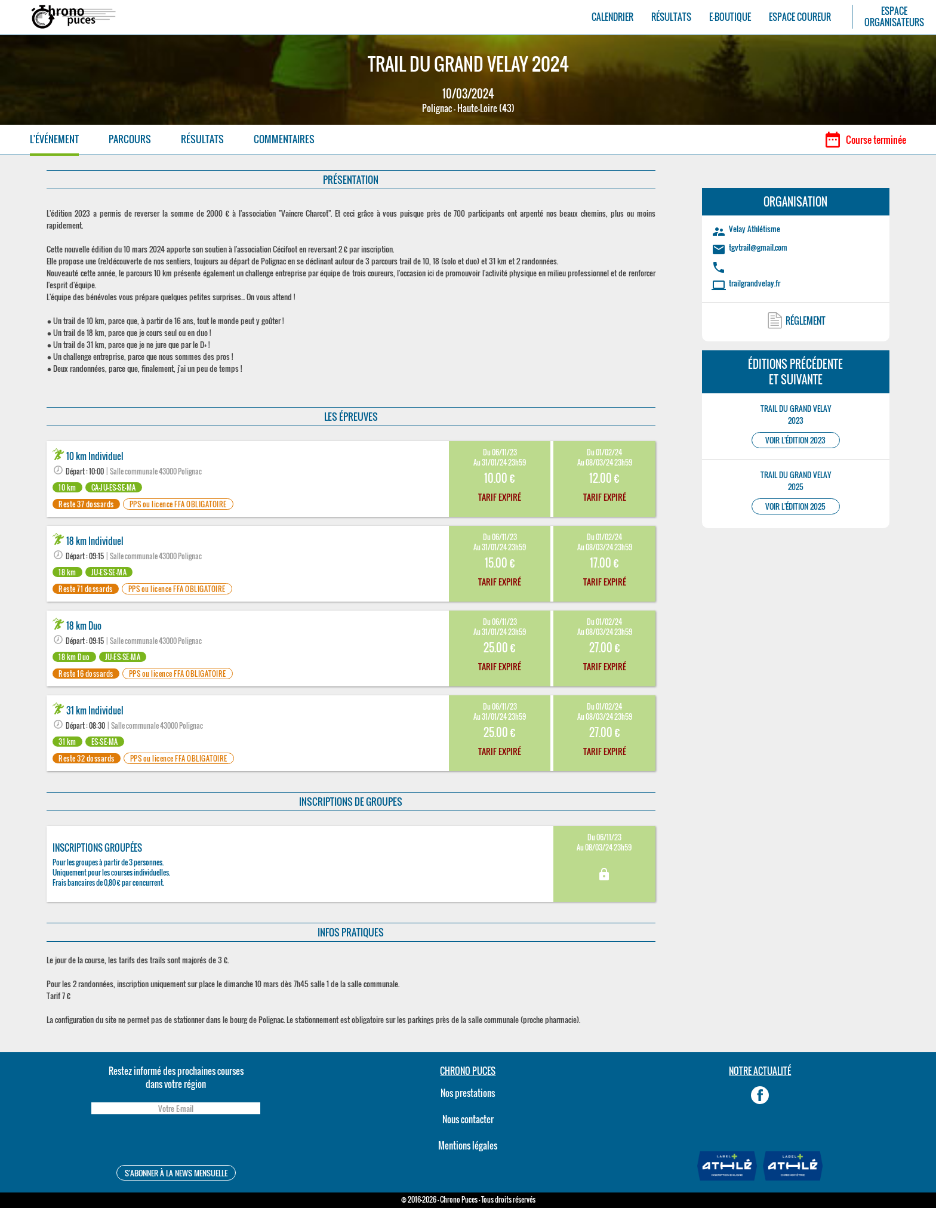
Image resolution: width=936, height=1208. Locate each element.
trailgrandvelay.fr (754, 283)
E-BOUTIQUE (730, 17)
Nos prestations (468, 1092)
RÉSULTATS (671, 17)
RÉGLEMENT (806, 320)
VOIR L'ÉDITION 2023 (795, 440)
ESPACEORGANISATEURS (894, 16)
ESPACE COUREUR (800, 17)
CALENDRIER (612, 17)
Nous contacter (468, 1119)
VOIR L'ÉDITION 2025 (795, 506)
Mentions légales (467, 1145)
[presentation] (175, 1141)
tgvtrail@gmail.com (758, 247)
